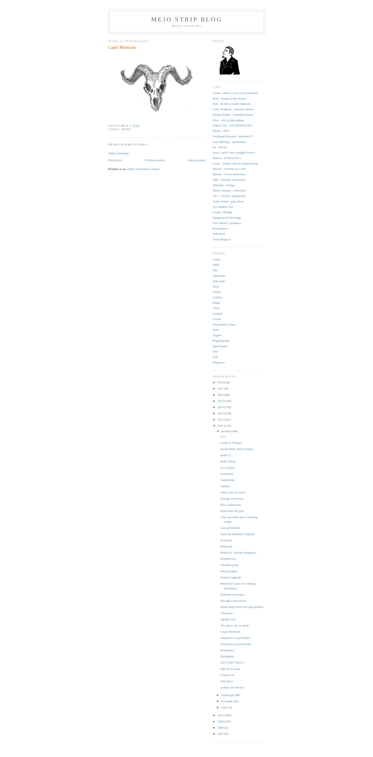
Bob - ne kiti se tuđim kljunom (232, 103)
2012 (220, 419)
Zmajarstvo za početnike (235, 644)
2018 (220, 382)
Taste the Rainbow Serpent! (237, 534)
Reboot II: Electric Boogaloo (238, 552)
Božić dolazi (228, 461)
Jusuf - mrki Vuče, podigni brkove (234, 152)
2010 (220, 715)
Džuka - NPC (221, 131)
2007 (220, 734)
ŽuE (215, 357)
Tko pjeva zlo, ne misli (234, 625)
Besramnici (227, 650)
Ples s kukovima (230, 504)
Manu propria (228, 571)
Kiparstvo (219, 362)
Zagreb (217, 335)
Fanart (217, 292)
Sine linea (226, 681)
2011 (220, 425)
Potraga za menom (231, 498)
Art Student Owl (223, 207)
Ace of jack (227, 467)
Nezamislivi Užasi (224, 324)
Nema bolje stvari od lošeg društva (241, 607)
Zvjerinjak (226, 474)
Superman (219, 275)
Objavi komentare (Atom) (143, 169)
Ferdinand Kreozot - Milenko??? (233, 136)
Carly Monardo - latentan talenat (233, 109)
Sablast (224, 486)
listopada (227, 701)
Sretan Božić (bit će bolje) (236, 449)
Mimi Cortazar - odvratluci (229, 190)
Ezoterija (225, 540)
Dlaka (216, 303)
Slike (216, 329)
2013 (220, 413)
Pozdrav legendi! (230, 577)
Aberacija (226, 613)
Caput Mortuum (230, 631)
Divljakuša (227, 656)
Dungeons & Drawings (227, 217)
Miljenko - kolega (224, 185)
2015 (220, 401)
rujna (224, 707)
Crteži (126, 129)
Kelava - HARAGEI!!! (227, 158)
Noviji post (115, 160)
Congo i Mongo (222, 212)
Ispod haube (220, 346)
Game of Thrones (231, 443)
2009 (220, 721)
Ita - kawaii (220, 147)
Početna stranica (155, 160)
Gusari (217, 319)
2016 (220, 394)
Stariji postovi (197, 160)
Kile (215, 351)
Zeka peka (219, 281)
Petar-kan (226, 546)
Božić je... (226, 455)
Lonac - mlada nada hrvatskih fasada (235, 163)
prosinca (226, 431)
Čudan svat (227, 675)
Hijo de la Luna (230, 669)
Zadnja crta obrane (231, 687)
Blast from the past (232, 511)
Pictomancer (220, 228)
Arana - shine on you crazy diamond (235, 93)
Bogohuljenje (221, 340)
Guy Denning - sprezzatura (229, 142)
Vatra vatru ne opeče (232, 492)
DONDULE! (228, 559)
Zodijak (217, 313)
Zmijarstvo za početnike (235, 638)
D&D (216, 264)
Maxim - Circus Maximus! (229, 174)
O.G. (223, 436)
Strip (216, 286)
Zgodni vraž (227, 619)
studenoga (228, 695)
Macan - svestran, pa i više (229, 168)
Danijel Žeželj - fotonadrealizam (233, 114)
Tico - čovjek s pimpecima (229, 196)
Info (215, 270)
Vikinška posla (229, 565)
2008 (220, 727)
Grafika (217, 297)
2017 (220, 388)
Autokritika (227, 480)
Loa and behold (230, 528)
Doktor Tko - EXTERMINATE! (232, 125)
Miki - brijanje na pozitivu (229, 179)
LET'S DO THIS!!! (232, 662)
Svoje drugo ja (222, 239)
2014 (220, 407)
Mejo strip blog (186, 19)
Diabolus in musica (232, 594)
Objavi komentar (118, 153)
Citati (216, 308)
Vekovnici (219, 234)
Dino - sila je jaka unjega (228, 120)
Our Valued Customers (227, 223)
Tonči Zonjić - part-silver (228, 201)
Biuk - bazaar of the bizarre (230, 98)
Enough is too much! (233, 600)
